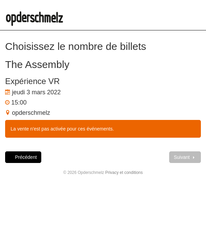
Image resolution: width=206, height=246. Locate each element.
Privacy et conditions (124, 172)
